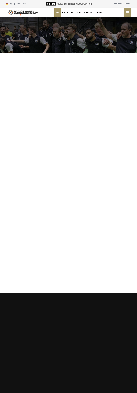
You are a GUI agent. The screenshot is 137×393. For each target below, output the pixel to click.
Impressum (10, 352)
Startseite (10, 348)
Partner (99, 12)
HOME (58, 12)
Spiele (79, 12)
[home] (24, 12)
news (65, 39)
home (58, 39)
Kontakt (9, 368)
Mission (65, 12)
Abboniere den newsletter (81, 314)
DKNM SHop (20, 4)
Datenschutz (11, 356)
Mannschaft (88, 12)
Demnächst (51, 4)
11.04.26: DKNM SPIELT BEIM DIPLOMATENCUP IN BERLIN (75, 4)
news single (76, 39)
